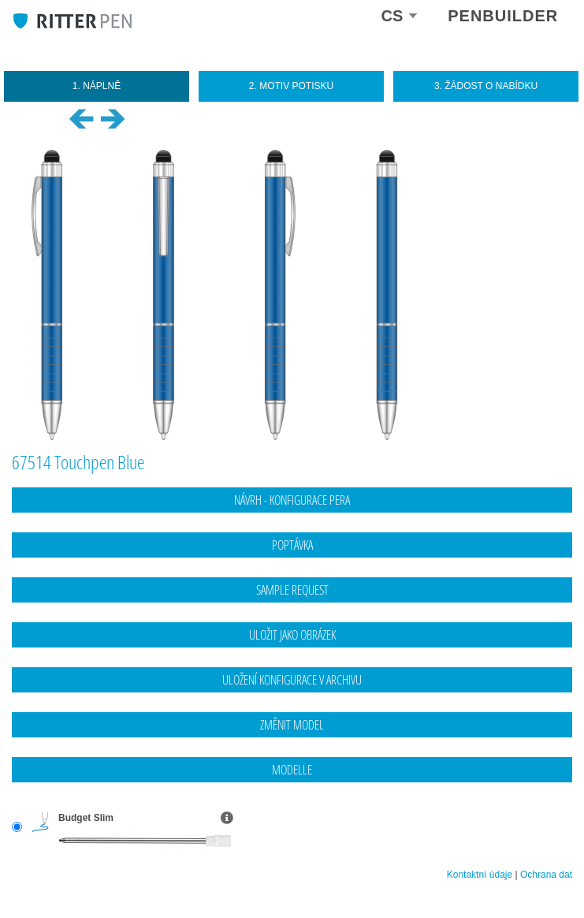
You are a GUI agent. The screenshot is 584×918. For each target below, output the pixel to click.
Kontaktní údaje (479, 874)
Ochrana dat (546, 874)
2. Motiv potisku (291, 85)
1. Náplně (97, 85)
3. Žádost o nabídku (486, 85)
